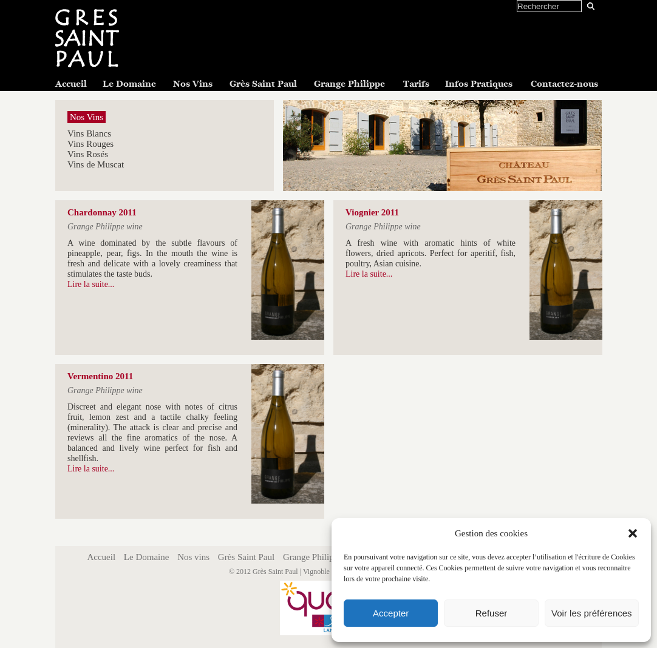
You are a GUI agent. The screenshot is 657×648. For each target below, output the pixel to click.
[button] (633, 533)
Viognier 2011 (372, 212)
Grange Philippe (349, 84)
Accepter (391, 613)
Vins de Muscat (95, 164)
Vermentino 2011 (100, 376)
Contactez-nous (564, 84)
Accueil (71, 84)
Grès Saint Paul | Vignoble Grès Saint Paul (314, 571)
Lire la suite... (90, 284)
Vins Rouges (90, 144)
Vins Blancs (89, 133)
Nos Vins (193, 84)
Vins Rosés (87, 154)
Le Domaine (129, 84)
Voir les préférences (591, 613)
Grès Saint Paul (263, 84)
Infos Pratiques (478, 84)
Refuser (491, 613)
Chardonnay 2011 (102, 212)
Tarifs (416, 84)
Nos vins (193, 557)
